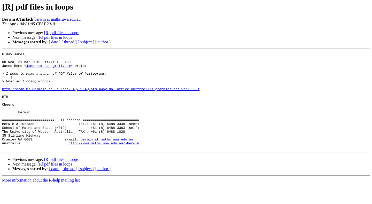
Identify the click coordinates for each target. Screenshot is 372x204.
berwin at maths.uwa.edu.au (57, 19)
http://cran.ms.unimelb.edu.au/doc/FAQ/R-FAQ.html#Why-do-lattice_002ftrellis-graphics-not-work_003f (100, 96)
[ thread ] (69, 42)
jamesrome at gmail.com (48, 68)
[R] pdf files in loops (61, 32)
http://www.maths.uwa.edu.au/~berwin (103, 161)
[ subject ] (86, 42)
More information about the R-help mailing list (41, 199)
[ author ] (103, 42)
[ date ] (54, 42)
